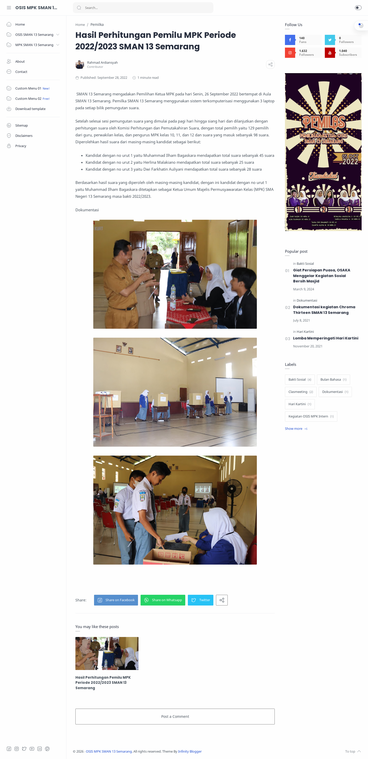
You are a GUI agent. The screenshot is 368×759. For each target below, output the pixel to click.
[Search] (143, 7)
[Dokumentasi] (307, 300)
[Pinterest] (47, 748)
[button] (358, 7)
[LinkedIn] (39, 748)
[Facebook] (9, 748)
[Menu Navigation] (9, 7)
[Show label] (296, 428)
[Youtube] (31, 748)
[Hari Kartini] (305, 331)
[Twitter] (24, 748)
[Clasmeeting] (301, 392)
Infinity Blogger (190, 751)
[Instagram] (16, 748)
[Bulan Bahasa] (333, 380)
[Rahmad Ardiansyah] (102, 62)
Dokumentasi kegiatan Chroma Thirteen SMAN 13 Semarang (324, 309)
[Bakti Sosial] (305, 263)
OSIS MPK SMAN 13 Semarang (37, 8)
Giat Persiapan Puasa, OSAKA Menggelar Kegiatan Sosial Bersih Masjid (321, 276)
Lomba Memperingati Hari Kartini (325, 338)
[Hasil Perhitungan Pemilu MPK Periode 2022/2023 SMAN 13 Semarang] (107, 653)
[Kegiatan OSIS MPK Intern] (311, 416)
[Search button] (79, 7)
